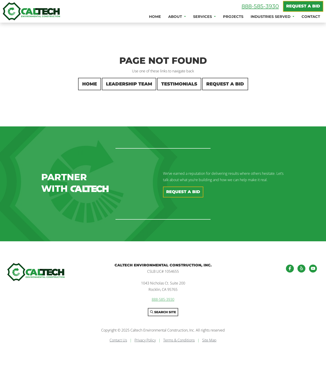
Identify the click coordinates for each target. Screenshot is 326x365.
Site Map (209, 340)
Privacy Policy (145, 340)
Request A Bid (303, 6)
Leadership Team (129, 84)
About (175, 16)
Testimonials (179, 84)
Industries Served (271, 16)
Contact (311, 16)
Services (203, 16)
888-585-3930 (260, 6)
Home (155, 16)
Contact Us (118, 340)
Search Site (163, 312)
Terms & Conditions (179, 340)
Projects (233, 16)
